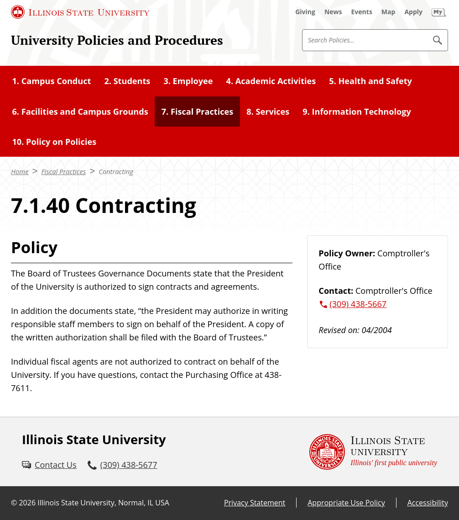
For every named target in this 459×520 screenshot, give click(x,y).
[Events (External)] (361, 12)
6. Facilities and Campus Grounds (80, 111)
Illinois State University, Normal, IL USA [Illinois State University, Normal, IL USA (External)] (103, 503)
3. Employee (188, 80)
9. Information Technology (357, 111)
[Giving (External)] (305, 12)
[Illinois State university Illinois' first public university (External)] (373, 452)
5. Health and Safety (370, 80)
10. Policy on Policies (54, 141)
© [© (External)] (14, 503)
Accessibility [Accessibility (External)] (427, 503)
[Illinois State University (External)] (80, 12)
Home (20, 171)
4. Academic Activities (271, 80)
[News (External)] (333, 12)
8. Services (267, 111)
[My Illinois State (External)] (439, 12)
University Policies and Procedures (117, 40)
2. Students (127, 80)
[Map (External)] (388, 12)
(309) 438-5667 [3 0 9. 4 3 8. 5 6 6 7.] (357, 303)
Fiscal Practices (63, 171)
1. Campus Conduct (51, 80)
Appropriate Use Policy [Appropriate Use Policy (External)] (346, 503)
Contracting (116, 171)
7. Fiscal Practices (198, 111)
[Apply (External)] (413, 12)
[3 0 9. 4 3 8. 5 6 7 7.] (122, 465)
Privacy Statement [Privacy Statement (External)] (254, 503)
